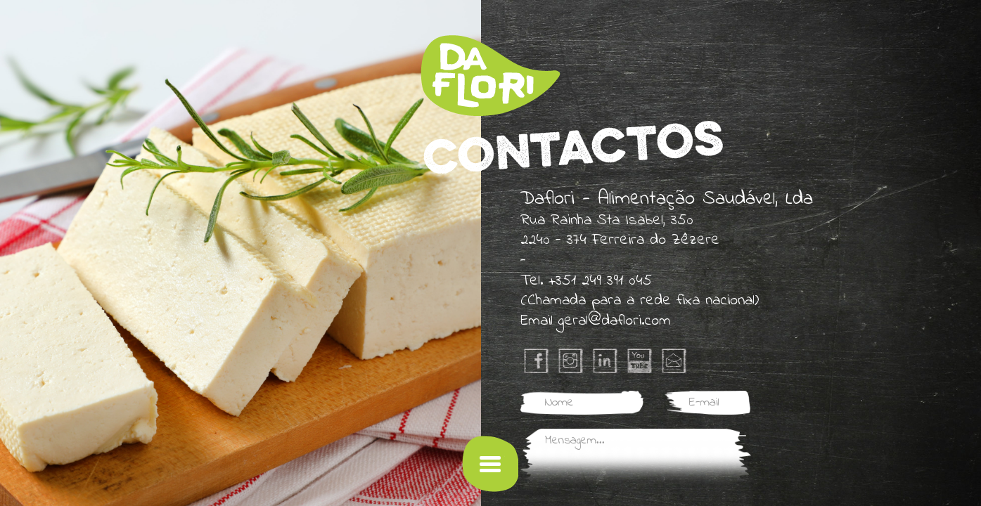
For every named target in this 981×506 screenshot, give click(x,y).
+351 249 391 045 (600, 281)
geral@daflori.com (614, 321)
